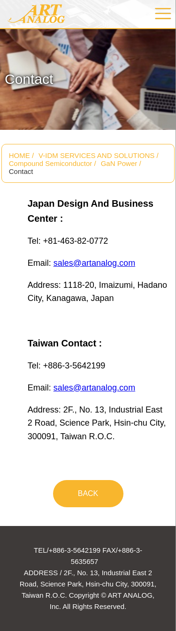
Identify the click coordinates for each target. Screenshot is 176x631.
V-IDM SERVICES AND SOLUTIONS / (98, 155)
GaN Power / (121, 163)
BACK (88, 493)
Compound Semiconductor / (52, 163)
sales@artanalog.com (94, 263)
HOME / (21, 155)
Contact (21, 171)
